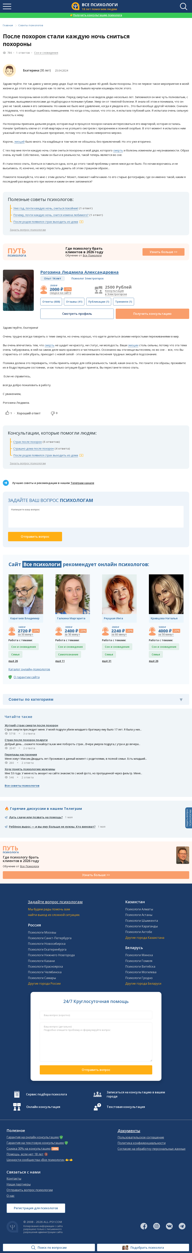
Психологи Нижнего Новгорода (51, 955)
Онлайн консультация (43, 1107)
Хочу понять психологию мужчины (30, 769)
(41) (74, 301)
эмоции (133, 345)
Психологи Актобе (138, 932)
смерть (118, 150)
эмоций (19, 141)
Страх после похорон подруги (26, 740)
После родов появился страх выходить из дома (45, 221)
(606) (51, 301)
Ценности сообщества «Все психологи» (35, 1160)
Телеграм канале (82, 483)
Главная (8, 25)
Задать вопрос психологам (28, 230)
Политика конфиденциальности (142, 1143)
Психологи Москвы (42, 932)
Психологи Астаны (138, 915)
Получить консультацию (152, 314)
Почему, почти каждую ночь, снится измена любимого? (50, 215)
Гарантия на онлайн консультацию (33, 1137)
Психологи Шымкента (141, 921)
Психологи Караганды (141, 926)
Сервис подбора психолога (46, 1094)
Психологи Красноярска (45, 966)
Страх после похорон (27, 442)
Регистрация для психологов (36, 1208)
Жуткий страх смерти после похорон (31, 725)
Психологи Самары (42, 978)
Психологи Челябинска (45, 972)
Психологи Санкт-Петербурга (49, 938)
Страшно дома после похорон (33, 448)
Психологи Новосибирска (46, 944)
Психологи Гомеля (138, 961)
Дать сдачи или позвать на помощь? (36, 817)
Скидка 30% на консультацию (29, 1149)
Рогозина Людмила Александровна (79, 272)
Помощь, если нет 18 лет (25, 1154)
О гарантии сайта (27, 677)
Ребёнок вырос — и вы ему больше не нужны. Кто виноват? (52, 826)
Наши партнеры (19, 1184)
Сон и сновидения (46, 52)
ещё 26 (13, 661)
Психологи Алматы (139, 909)
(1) (98, 301)
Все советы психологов (22, 785)
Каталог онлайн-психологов (29, 669)
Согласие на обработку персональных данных (151, 1149)
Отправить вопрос (96, 1070)
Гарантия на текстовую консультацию (35, 1143)
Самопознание (68, 654)
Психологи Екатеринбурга (47, 949)
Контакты (14, 1178)
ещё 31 (106, 661)
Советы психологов (30, 25)
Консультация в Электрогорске (116, 292)
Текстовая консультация (126, 1107)
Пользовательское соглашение (141, 1137)
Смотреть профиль (77, 314)
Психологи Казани (41, 961)
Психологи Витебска (140, 966)
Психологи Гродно (139, 978)
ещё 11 (60, 661)
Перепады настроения (21, 754)
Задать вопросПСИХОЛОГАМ (188, 818)
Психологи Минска (139, 955)
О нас (10, 1196)
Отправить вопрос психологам (30, 1190)
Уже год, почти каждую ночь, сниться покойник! (45, 208)
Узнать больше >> (163, 252)
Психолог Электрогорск (87, 278)
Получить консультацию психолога (96, 15)
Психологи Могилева (140, 972)
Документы (129, 1130)
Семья (15, 654)
